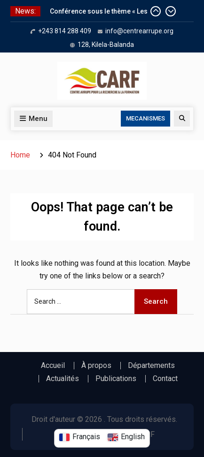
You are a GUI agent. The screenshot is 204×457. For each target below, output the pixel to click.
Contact (165, 378)
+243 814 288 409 (64, 31)
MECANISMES (145, 118)
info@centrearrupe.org (139, 31)
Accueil (53, 365)
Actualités (62, 378)
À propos (96, 365)
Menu (33, 118)
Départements (151, 365)
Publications (115, 378)
